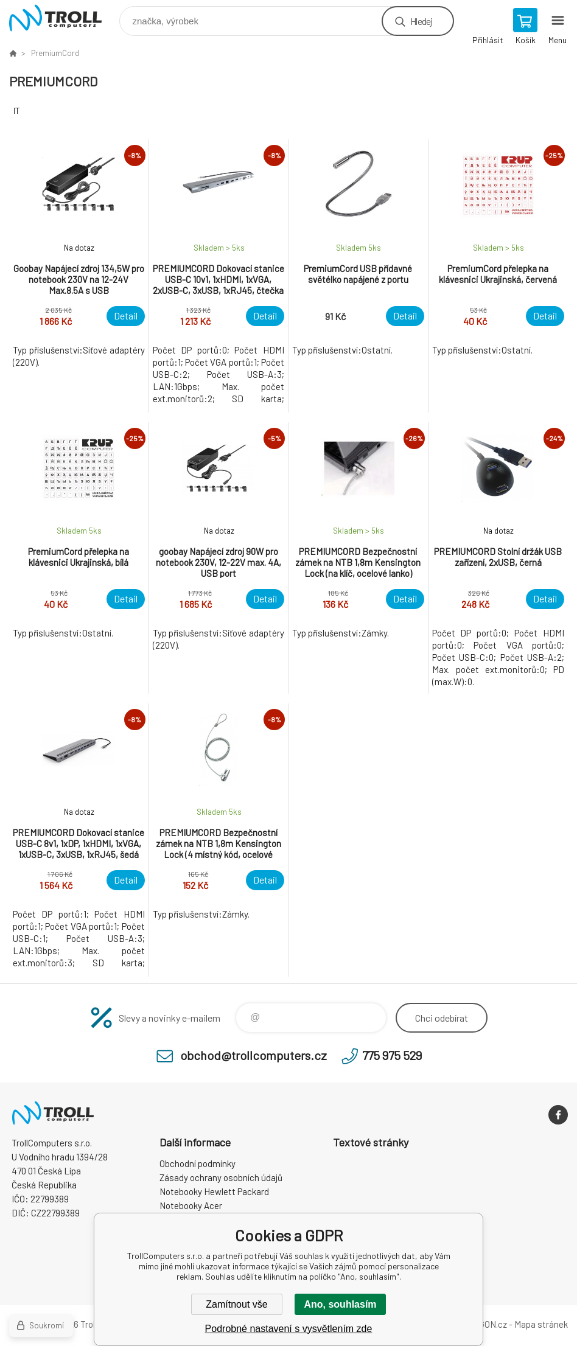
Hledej (421, 21)
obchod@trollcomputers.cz (253, 1055)
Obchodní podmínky (197, 1163)
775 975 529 (392, 1055)
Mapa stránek (541, 1324)
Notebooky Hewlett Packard (214, 1191)
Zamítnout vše (236, 1304)
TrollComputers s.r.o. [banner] (63, 18)
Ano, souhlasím (340, 1304)
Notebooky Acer (190, 1205)
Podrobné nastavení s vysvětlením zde (288, 1328)
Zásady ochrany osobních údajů (220, 1177)
